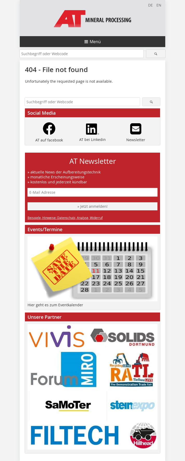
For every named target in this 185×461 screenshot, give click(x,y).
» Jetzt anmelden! (92, 206)
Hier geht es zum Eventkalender (55, 304)
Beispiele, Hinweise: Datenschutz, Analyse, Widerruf (65, 218)
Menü (95, 41)
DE (150, 5)
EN (158, 5)
